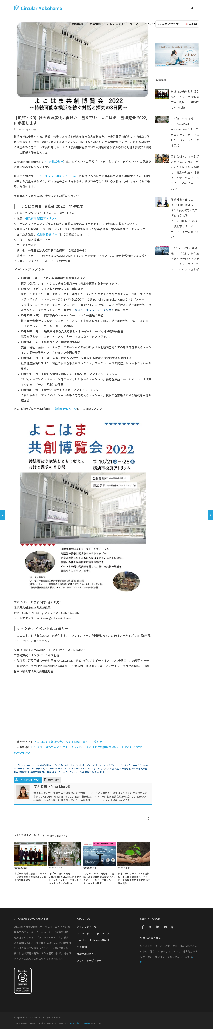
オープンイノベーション (94, 765)
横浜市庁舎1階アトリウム (41, 219)
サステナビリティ (22, 768)
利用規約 (87, 1023)
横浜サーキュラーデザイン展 (93, 310)
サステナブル (38, 768)
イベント (150, 24)
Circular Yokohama (28, 765)
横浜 (49, 772)
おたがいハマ (112, 765)
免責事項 (82, 947)
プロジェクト (115, 24)
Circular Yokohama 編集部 (93, 940)
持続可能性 (35, 772)
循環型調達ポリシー (88, 954)
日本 (44, 772)
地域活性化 (125, 768)
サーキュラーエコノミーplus (57, 176)
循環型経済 (24, 772)
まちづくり (99, 768)
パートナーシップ (84, 768)
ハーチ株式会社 (53, 162)
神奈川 (100, 772)
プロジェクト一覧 (87, 927)
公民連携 (109, 768)
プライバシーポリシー (89, 960)
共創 (117, 768)
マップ (134, 24)
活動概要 (78, 24)
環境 (94, 772)
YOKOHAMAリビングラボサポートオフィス (60, 765)
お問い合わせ (170, 24)
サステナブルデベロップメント (60, 768)
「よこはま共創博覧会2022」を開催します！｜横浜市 (68, 742)
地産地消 (135, 768)
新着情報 (95, 24)
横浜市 (88, 772)
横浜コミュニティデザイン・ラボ (68, 772)
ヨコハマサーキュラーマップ (93, 933)
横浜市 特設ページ (48, 235)
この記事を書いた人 (29, 779)
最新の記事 (53, 779)
